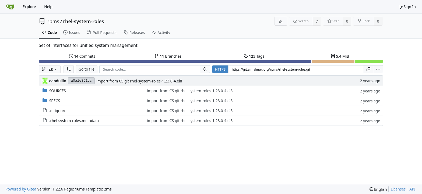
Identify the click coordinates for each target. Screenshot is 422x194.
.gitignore (57, 110)
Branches (167, 56)
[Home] (10, 7)
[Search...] (205, 69)
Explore (29, 6)
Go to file (86, 69)
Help (48, 6)
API (412, 189)
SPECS (54, 100)
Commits (82, 56)
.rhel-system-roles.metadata (74, 120)
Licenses (398, 189)
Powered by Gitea (20, 189)
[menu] (378, 69)
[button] (69, 69)
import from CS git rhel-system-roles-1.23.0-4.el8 (139, 81)
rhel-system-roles (83, 21)
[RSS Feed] (281, 21)
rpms (53, 21)
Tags (254, 56)
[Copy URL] (368, 69)
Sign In (407, 6)
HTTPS (220, 69)
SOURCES (57, 90)
